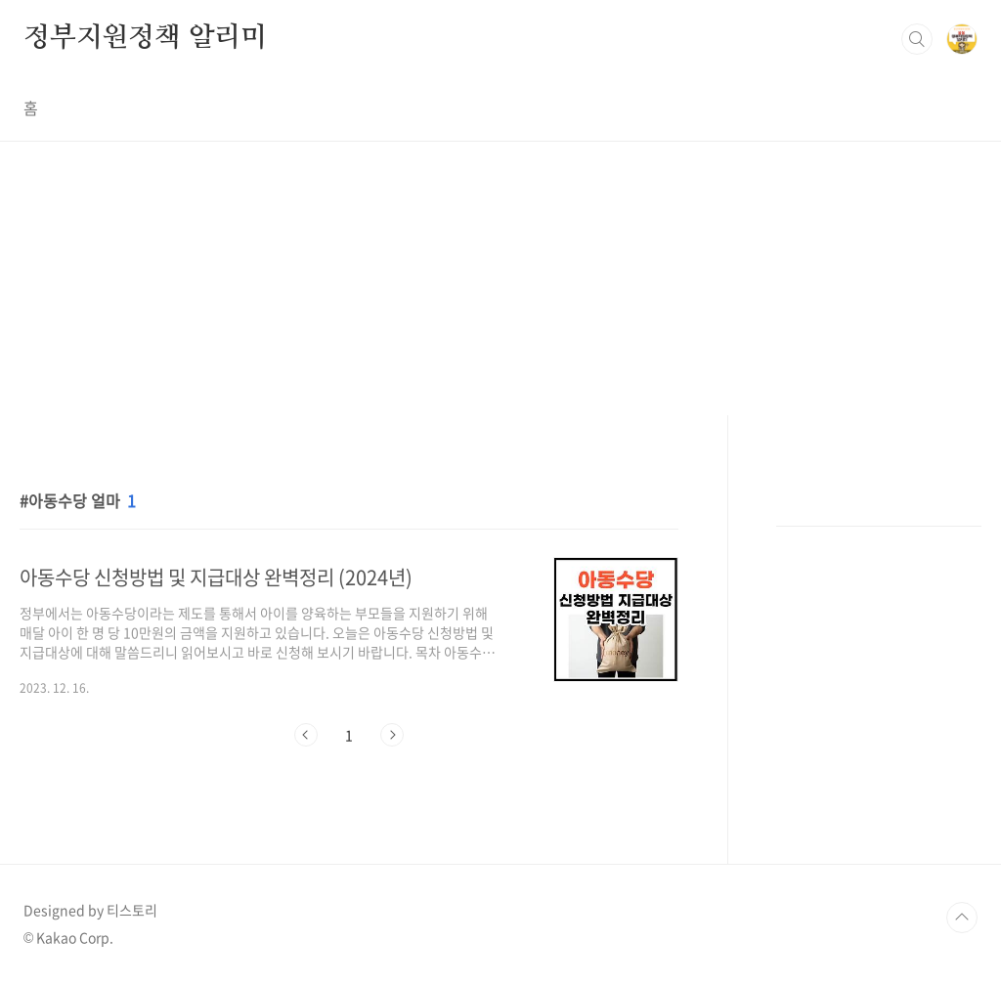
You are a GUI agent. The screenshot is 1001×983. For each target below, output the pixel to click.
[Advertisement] (500, 278)
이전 (306, 735)
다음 (392, 735)
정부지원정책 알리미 (145, 38)
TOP (962, 917)
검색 (917, 39)
